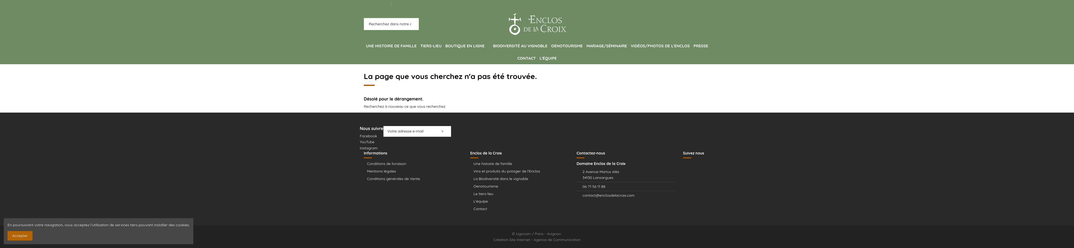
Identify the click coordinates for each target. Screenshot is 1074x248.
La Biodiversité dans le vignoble (500, 178)
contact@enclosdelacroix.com (608, 195)
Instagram (369, 148)
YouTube (367, 141)
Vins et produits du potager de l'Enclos (506, 171)
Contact (480, 208)
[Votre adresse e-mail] (411, 131)
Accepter (20, 235)
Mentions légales (381, 171)
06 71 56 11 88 (593, 186)
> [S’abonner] (444, 131)
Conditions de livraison (386, 163)
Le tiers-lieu (483, 193)
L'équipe (480, 201)
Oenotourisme (485, 186)
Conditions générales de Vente (393, 178)
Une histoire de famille (492, 163)
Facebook (368, 136)
